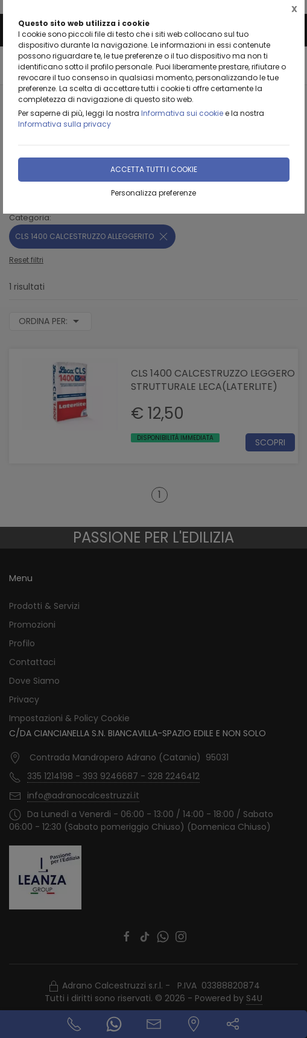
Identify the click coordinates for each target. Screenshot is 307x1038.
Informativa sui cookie (182, 113)
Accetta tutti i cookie (153, 169)
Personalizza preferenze (153, 193)
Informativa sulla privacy (64, 124)
